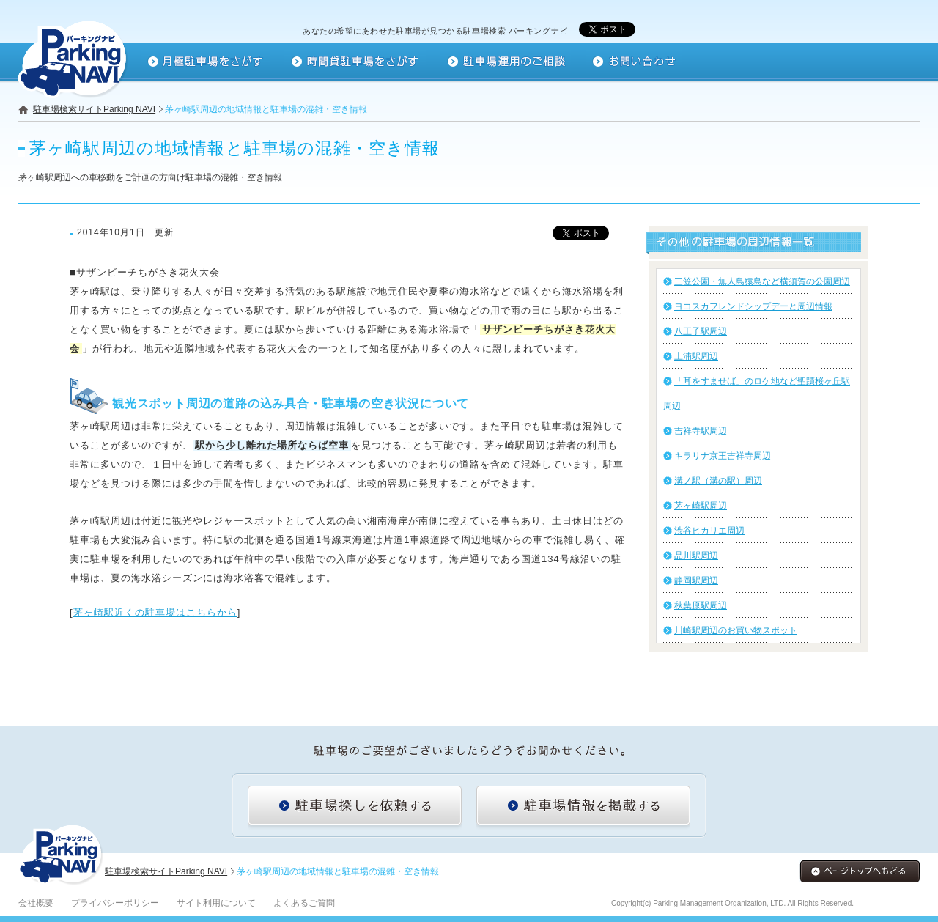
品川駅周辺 (696, 555)
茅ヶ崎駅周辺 (700, 506)
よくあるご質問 (304, 903)
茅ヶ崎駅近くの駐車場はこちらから (155, 612)
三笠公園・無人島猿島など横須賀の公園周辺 (762, 281)
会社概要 (35, 903)
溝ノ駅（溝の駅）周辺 (718, 481)
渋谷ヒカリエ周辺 (709, 530)
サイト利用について (216, 903)
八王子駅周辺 (700, 331)
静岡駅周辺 (696, 580)
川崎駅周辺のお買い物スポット (735, 630)
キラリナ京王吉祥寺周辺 (722, 456)
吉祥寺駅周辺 (700, 431)
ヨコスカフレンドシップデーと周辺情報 (753, 306)
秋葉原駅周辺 (700, 605)
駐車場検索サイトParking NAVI (94, 109)
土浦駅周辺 (696, 356)
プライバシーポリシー (115, 903)
